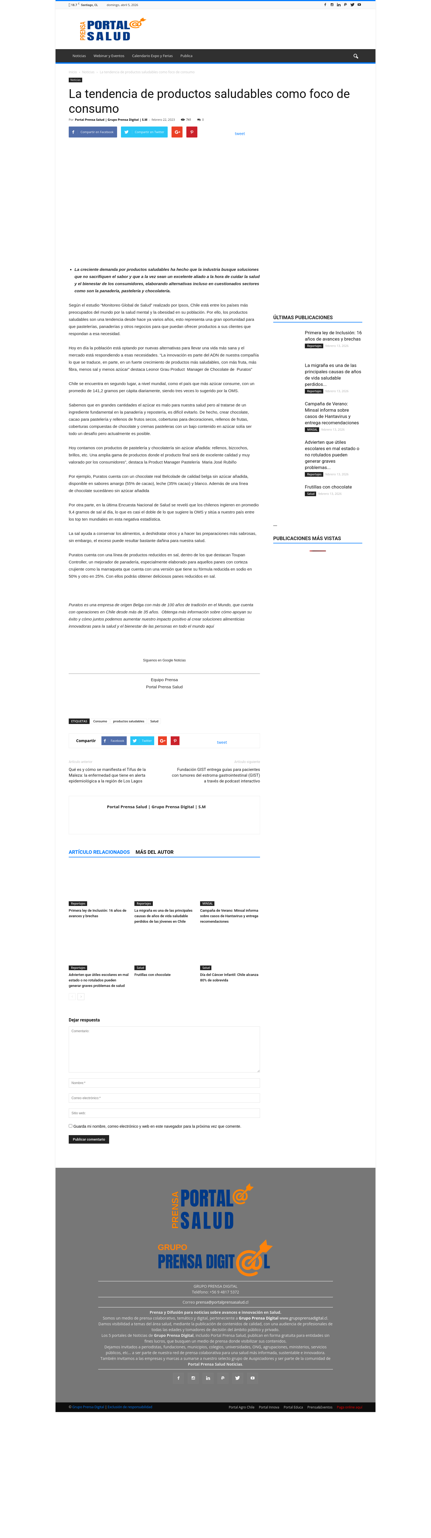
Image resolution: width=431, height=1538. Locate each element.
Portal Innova (269, 1534)
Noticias (79, 55)
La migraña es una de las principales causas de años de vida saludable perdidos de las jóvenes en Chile (163, 1043)
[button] (355, 56)
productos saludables (128, 848)
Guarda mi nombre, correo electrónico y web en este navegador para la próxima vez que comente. (157, 1253)
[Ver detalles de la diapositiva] (164, 325)
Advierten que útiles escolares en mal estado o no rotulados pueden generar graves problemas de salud (99, 1107)
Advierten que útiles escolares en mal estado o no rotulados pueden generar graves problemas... (332, 776)
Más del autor (154, 979)
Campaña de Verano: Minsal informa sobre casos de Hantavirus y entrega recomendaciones (229, 1043)
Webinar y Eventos (108, 55)
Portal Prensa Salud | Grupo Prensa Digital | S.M (111, 119)
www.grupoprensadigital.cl (283, 1445)
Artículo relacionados (99, 979)
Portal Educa (293, 1534)
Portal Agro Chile (242, 1534)
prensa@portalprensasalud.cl (222, 1429)
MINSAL (207, 1031)
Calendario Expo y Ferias (152, 55)
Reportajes (77, 1031)
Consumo (100, 848)
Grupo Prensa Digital (88, 1534)
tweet (240, 133)
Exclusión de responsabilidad (130, 1534)
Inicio (73, 72)
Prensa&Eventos (319, 1534)
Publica (186, 55)
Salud (154, 848)
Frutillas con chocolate (152, 1102)
